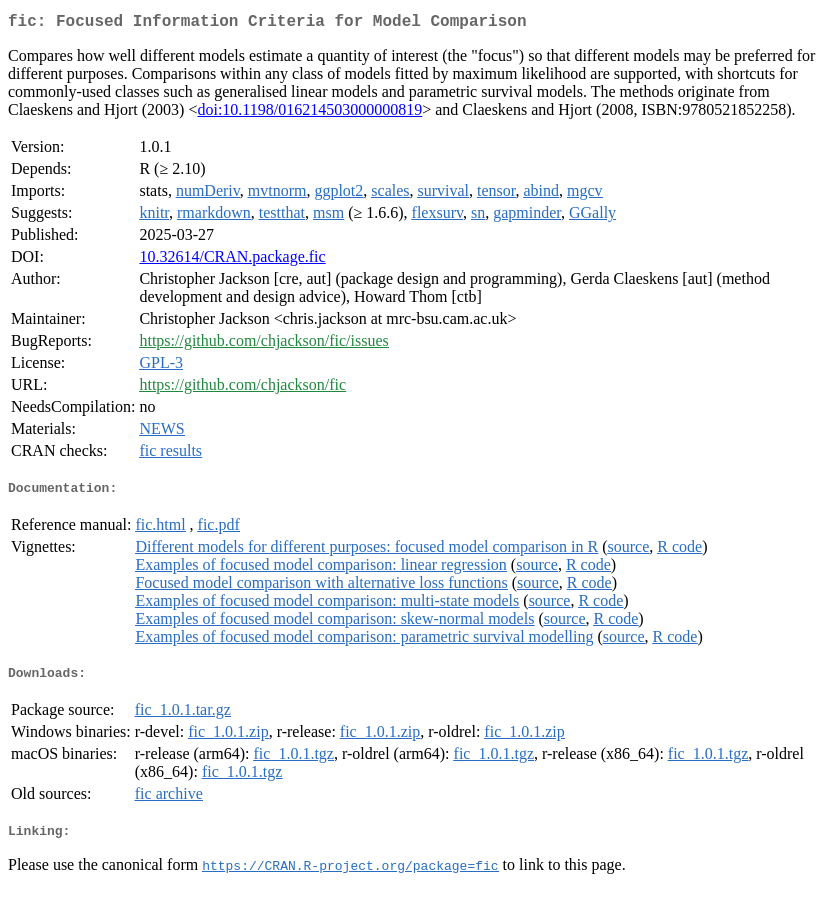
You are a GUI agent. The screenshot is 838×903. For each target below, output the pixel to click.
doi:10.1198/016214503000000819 (309, 113)
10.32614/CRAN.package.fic (232, 260)
